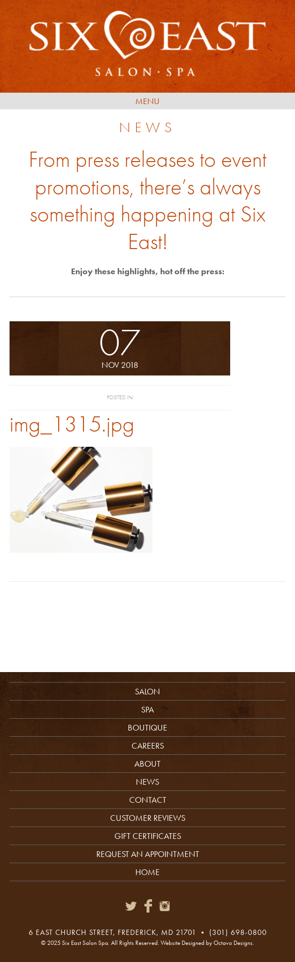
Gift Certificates (147, 835)
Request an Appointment (147, 853)
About (147, 763)
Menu (147, 101)
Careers (148, 745)
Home (147, 871)
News (147, 781)
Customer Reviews (147, 817)
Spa (147, 709)
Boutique (147, 727)
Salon (147, 691)
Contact (147, 799)
